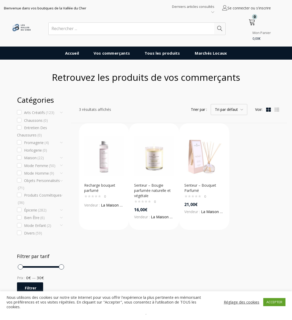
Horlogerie (35, 150)
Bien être (34, 217)
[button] (260, 28)
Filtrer (30, 287)
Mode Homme (39, 173)
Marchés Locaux (211, 53)
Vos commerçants (112, 53)
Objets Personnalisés (39, 185)
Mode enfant (37, 225)
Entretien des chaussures (32, 132)
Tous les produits (162, 53)
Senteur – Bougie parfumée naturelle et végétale (152, 190)
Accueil (72, 53)
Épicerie (35, 210)
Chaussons (36, 120)
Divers (33, 233)
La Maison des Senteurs (121, 205)
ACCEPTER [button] (274, 302)
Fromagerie (36, 142)
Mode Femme (39, 165)
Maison (34, 158)
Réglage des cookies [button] (241, 302)
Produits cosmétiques (39, 199)
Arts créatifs (39, 112)
